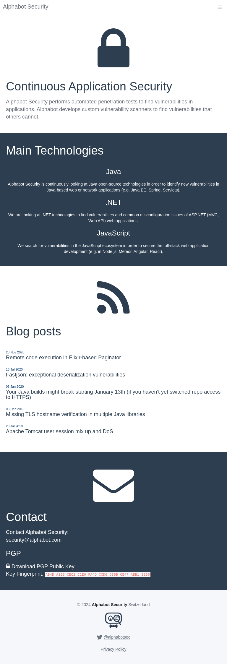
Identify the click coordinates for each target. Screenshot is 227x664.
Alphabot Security (25, 6)
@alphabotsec (117, 637)
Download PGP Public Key (43, 566)
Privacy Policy (113, 649)
